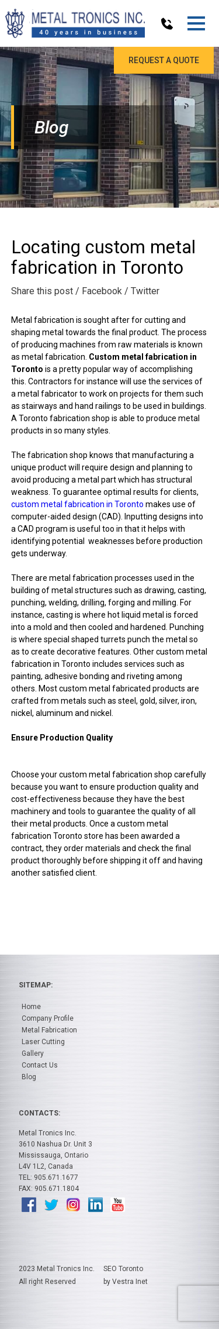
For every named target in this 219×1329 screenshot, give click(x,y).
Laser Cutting (43, 1042)
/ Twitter (141, 291)
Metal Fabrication (49, 1030)
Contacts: (39, 1113)
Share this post (42, 291)
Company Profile (48, 1018)
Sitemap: (36, 985)
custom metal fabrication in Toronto (77, 504)
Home (31, 1007)
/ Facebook (98, 291)
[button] (195, 23)
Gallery (33, 1053)
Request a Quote (163, 60)
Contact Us (40, 1065)
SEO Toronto (123, 1269)
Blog (29, 1077)
